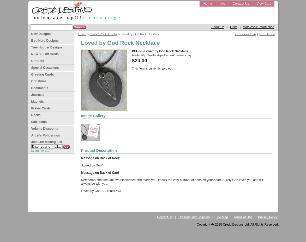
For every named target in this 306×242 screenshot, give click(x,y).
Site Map (221, 217)
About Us (217, 27)
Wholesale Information (258, 27)
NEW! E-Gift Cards (45, 54)
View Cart (263, 3)
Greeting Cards (42, 74)
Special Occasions (45, 68)
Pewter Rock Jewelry (103, 34)
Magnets (37, 101)
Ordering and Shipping (194, 217)
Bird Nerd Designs (45, 40)
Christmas (39, 81)
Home (207, 3)
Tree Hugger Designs (47, 47)
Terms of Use (243, 217)
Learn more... (40, 150)
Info (222, 3)
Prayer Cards (41, 108)
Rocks (36, 115)
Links (233, 27)
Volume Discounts (44, 129)
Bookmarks (39, 88)
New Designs (41, 34)
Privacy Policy (268, 217)
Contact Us (241, 3)
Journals (37, 95)
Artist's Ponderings (45, 135)
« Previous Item (245, 34)
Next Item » (267, 34)
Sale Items (39, 122)
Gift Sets (37, 61)
